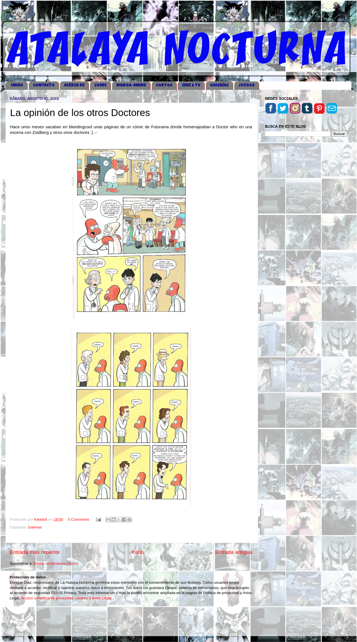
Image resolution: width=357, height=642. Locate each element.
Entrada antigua (233, 552)
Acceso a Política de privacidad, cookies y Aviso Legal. (66, 598)
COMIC (100, 85)
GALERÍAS (219, 85)
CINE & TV (191, 85)
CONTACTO (44, 85)
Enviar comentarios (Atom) (56, 563)
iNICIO (17, 85)
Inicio (137, 552)
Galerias (35, 527)
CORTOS (164, 85)
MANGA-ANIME (131, 85)
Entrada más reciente (35, 552)
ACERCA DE (74, 85)
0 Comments (78, 519)
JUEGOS (246, 85)
